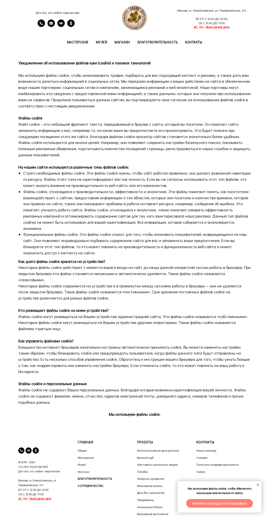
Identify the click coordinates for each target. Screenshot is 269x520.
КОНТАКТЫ (205, 442)
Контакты (193, 42)
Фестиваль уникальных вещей (157, 464)
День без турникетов (150, 493)
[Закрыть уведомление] (257, 484)
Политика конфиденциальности (217, 464)
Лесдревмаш (145, 500)
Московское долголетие (152, 514)
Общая (82, 450)
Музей (101, 42)
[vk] (28, 450)
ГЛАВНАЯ (85, 442)
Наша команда (206, 450)
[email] (51, 25)
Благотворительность (157, 42)
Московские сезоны (149, 486)
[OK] (71, 25)
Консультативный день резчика (158, 450)
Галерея (201, 458)
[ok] (36, 450)
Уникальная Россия (149, 507)
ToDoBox (142, 472)
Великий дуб (145, 458)
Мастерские (78, 42)
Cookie (200, 472)
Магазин (122, 42)
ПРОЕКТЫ (145, 442)
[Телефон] (41, 25)
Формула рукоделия (150, 478)
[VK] (61, 25)
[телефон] (21, 450)
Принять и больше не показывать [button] (219, 503)
